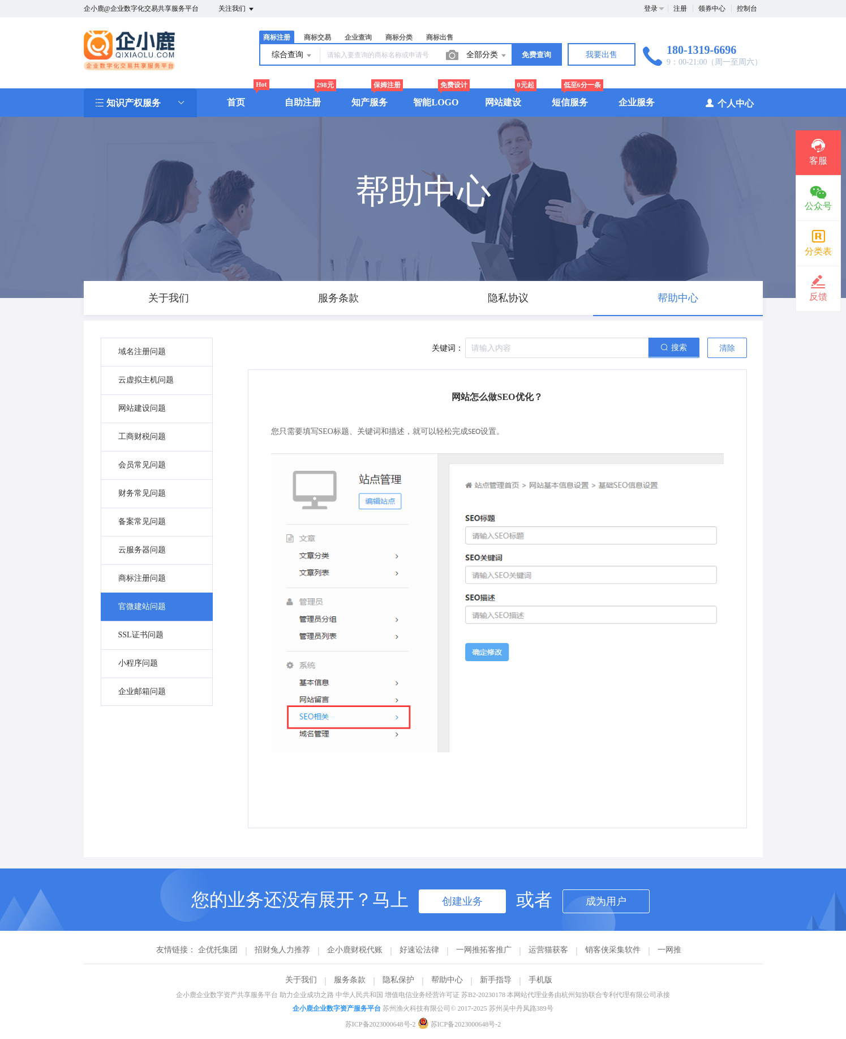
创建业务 (462, 901)
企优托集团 (218, 950)
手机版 (540, 980)
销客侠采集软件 (613, 950)
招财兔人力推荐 (282, 950)
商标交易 (317, 37)
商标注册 (276, 37)
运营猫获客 (548, 950)
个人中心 (729, 102)
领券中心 (711, 8)
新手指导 (496, 980)
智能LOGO (435, 102)
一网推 (669, 950)
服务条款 (350, 980)
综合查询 (293, 55)
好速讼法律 (419, 950)
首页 (236, 102)
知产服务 (369, 102)
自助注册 (303, 102)
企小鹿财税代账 (355, 950)
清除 (727, 348)
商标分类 (399, 37)
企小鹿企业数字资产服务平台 (337, 1008)
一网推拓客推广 (484, 950)
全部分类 (487, 55)
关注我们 (236, 9)
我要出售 (601, 54)
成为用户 (606, 901)
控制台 (747, 8)
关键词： (447, 348)
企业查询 (358, 37)
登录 (651, 8)
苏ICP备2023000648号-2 (380, 1024)
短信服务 (570, 102)
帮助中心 (447, 980)
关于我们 (301, 980)
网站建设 (503, 102)
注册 (680, 8)
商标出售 (439, 37)
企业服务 (637, 102)
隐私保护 (398, 980)
